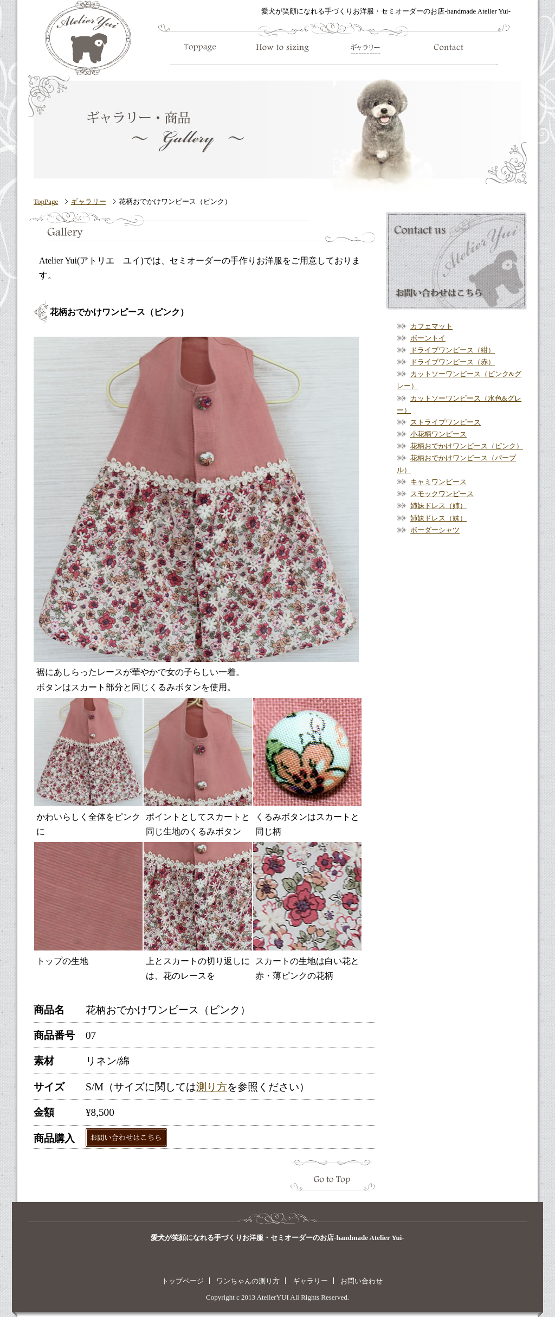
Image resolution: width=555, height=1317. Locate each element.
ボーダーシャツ (435, 530)
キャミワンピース (438, 482)
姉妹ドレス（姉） (438, 506)
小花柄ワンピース (438, 434)
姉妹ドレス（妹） (438, 518)
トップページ (183, 1281)
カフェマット (431, 326)
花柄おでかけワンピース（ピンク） (466, 446)
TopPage (46, 201)
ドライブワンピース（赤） (452, 362)
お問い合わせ (361, 1281)
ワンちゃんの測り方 (248, 1281)
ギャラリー (88, 201)
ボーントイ (428, 338)
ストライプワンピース (445, 422)
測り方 (211, 1087)
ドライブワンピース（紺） (452, 350)
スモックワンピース (442, 494)
